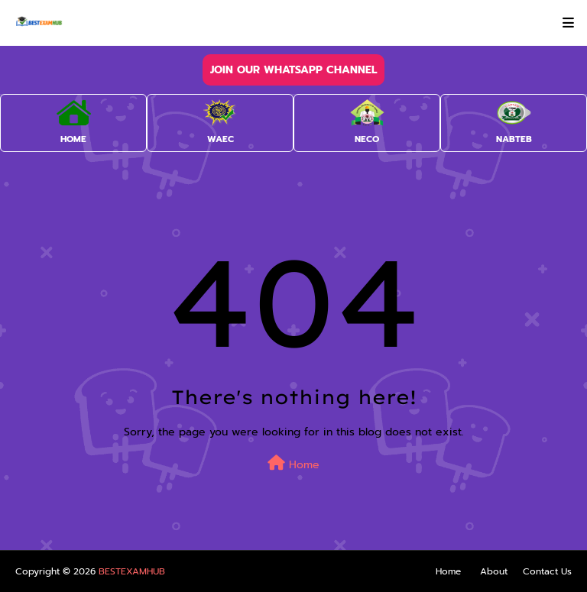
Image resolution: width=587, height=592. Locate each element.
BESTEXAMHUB (132, 571)
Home (293, 464)
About (494, 571)
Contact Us (547, 571)
